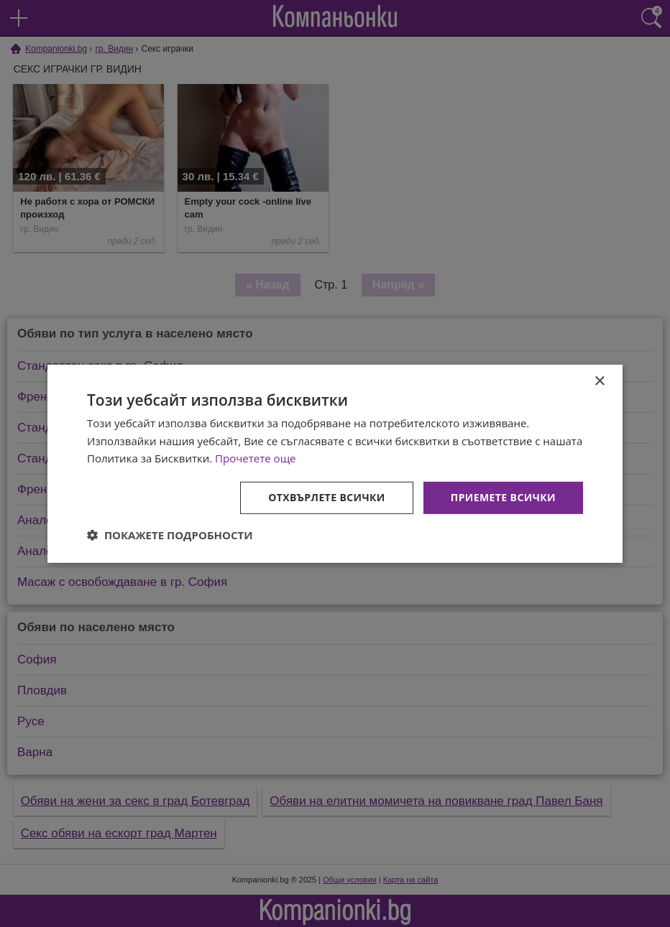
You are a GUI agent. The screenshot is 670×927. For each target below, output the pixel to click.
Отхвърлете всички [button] (326, 497)
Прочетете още (255, 458)
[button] (170, 534)
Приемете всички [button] (503, 497)
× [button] (599, 381)
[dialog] (335, 463)
